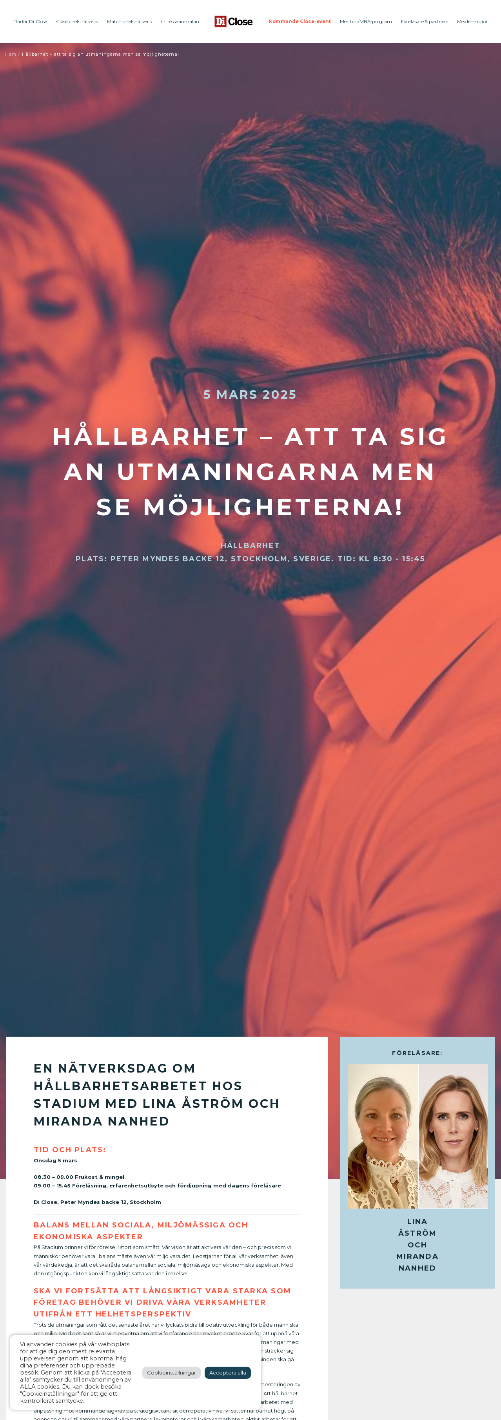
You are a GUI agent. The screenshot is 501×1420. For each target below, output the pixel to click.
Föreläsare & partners (424, 21)
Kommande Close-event (300, 21)
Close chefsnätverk (77, 21)
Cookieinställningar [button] (171, 1372)
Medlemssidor (472, 21)
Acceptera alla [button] (227, 1372)
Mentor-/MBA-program (366, 21)
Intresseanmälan (180, 21)
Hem (10, 54)
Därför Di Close (30, 21)
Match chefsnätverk (129, 21)
